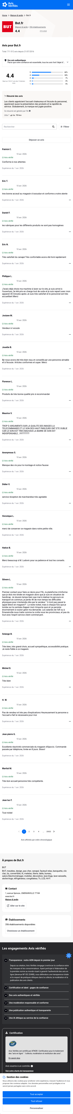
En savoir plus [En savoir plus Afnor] (14, 1058)
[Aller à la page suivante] (54, 831)
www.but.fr (9, 896)
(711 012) (43, 31)
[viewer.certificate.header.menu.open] (68, 4)
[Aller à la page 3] (34, 831)
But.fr (28, 15)
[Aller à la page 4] (38, 831)
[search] (53, 127)
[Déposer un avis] (36, 140)
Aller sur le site (16, 905)
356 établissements (37, 27)
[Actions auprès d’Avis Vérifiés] (70, 168)
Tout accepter (36, 1094)
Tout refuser (36, 1101)
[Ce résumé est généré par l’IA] (30, 111)
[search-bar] (29, 126)
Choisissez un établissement (20, 931)
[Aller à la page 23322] (48, 831)
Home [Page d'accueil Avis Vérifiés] (4, 15)
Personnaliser (36, 1108)
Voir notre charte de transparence (19, 1071)
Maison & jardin (16, 15)
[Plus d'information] (31, 1066)
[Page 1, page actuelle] (24, 831)
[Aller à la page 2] (29, 831)
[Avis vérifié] (3, 157)
